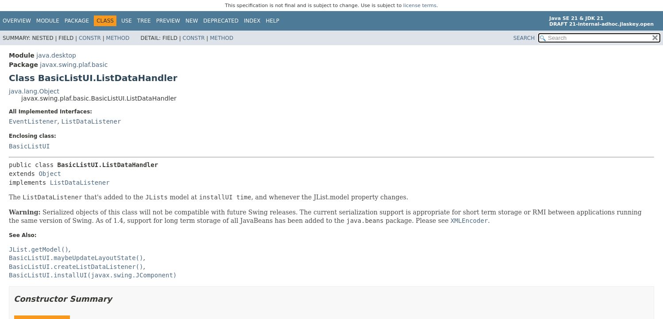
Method (118, 38)
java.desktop (56, 55)
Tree (144, 21)
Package (77, 21)
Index (252, 21)
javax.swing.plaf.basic (74, 64)
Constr (90, 38)
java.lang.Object (34, 91)
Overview (17, 21)
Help (273, 21)
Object (50, 173)
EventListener (33, 121)
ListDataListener (91, 121)
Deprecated (221, 21)
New (191, 21)
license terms (419, 5)
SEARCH (524, 38)
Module (47, 21)
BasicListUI (29, 146)
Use (126, 21)
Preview (168, 21)
